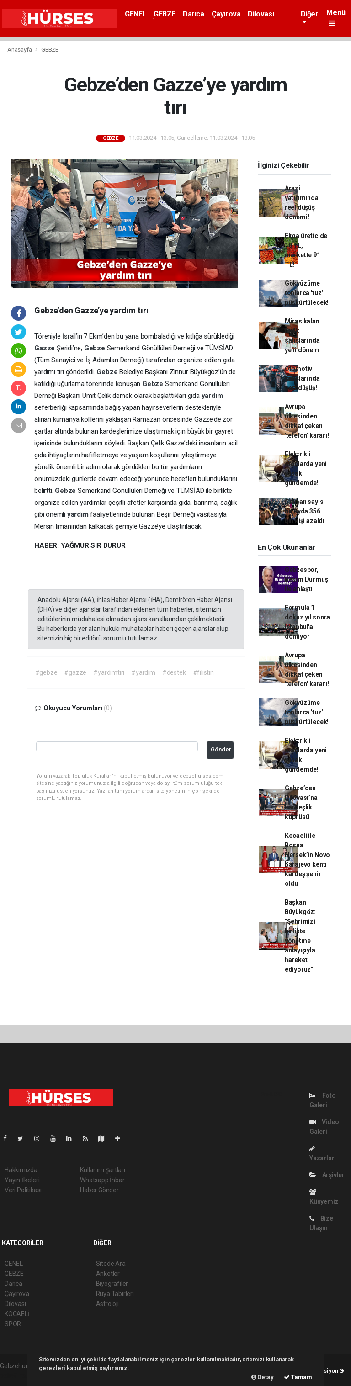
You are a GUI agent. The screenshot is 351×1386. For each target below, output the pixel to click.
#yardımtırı (108, 672)
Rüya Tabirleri (115, 1293)
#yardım (143, 672)
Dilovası (261, 14)
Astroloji (107, 1303)
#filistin (203, 672)
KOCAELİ (17, 1313)
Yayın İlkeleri (22, 1180)
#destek (174, 672)
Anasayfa (20, 49)
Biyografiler (112, 1283)
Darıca (193, 14)
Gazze (45, 348)
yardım (212, 395)
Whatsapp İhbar (102, 1180)
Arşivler (327, 1175)
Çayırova (226, 14)
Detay (262, 1377)
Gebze (95, 348)
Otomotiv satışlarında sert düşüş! (302, 378)
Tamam (298, 1377)
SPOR (13, 1324)
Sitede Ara (111, 1263)
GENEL (135, 14)
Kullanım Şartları (102, 1170)
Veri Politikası (23, 1190)
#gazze (75, 672)
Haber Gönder (99, 1190)
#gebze (46, 672)
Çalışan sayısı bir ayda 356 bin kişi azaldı (305, 511)
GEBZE (165, 14)
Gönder (221, 749)
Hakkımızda (21, 1170)
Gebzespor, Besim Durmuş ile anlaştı (306, 579)
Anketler (108, 1273)
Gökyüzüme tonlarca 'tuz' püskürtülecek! (307, 293)
